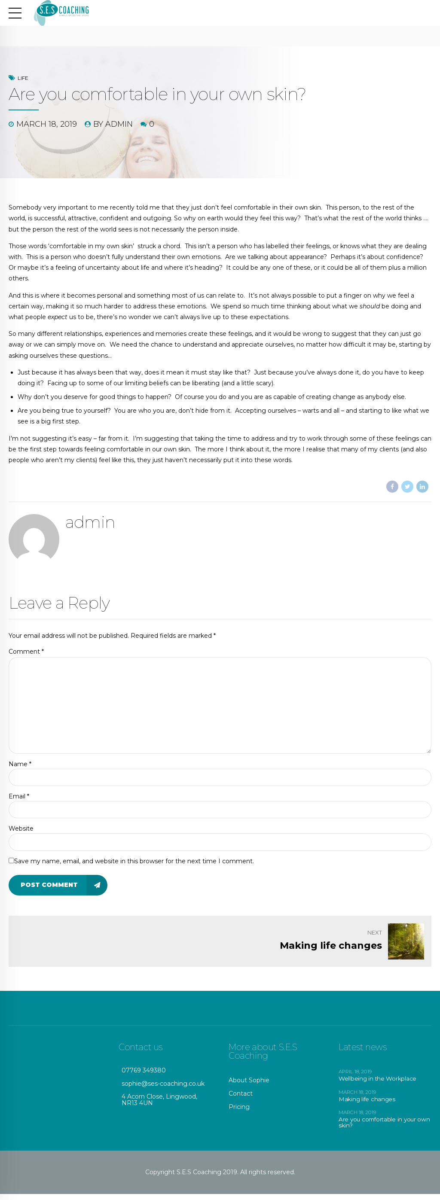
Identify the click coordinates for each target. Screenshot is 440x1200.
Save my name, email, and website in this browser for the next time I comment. (134, 864)
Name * (20, 764)
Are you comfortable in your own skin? (379, 1128)
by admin (113, 124)
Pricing (239, 1110)
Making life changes (368, 1104)
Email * (19, 797)
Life (23, 78)
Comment (26, 651)
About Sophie (249, 1083)
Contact (241, 1097)
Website (21, 831)
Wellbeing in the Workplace (378, 1083)
